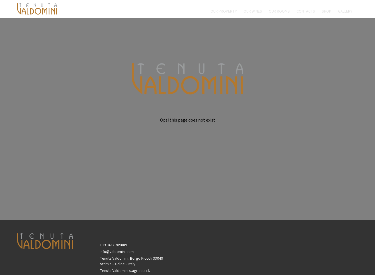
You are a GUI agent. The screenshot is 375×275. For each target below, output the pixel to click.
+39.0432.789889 (113, 245)
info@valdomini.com (117, 252)
